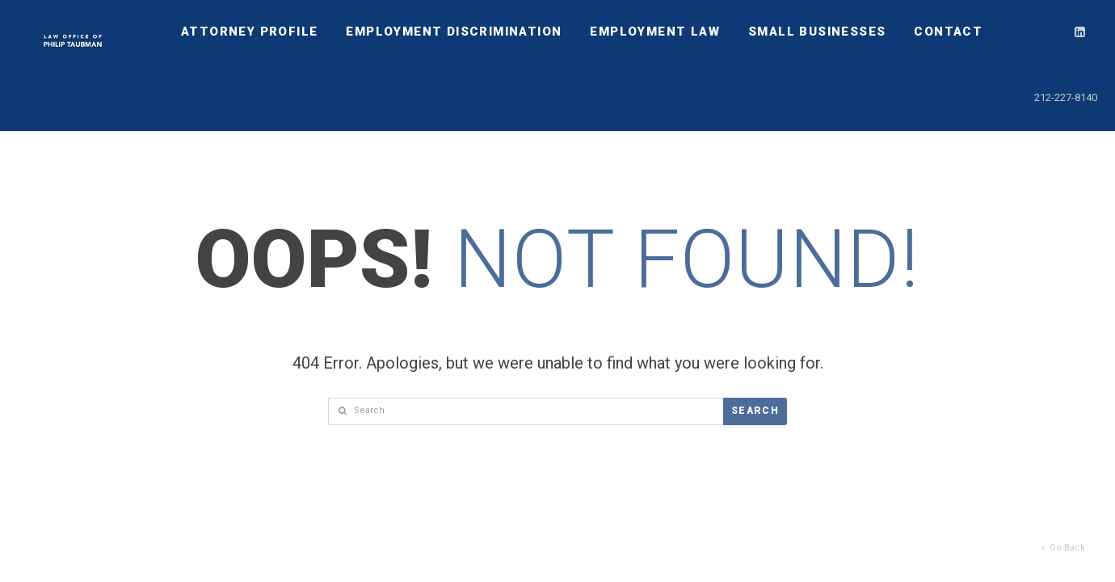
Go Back (1063, 547)
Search (755, 410)
